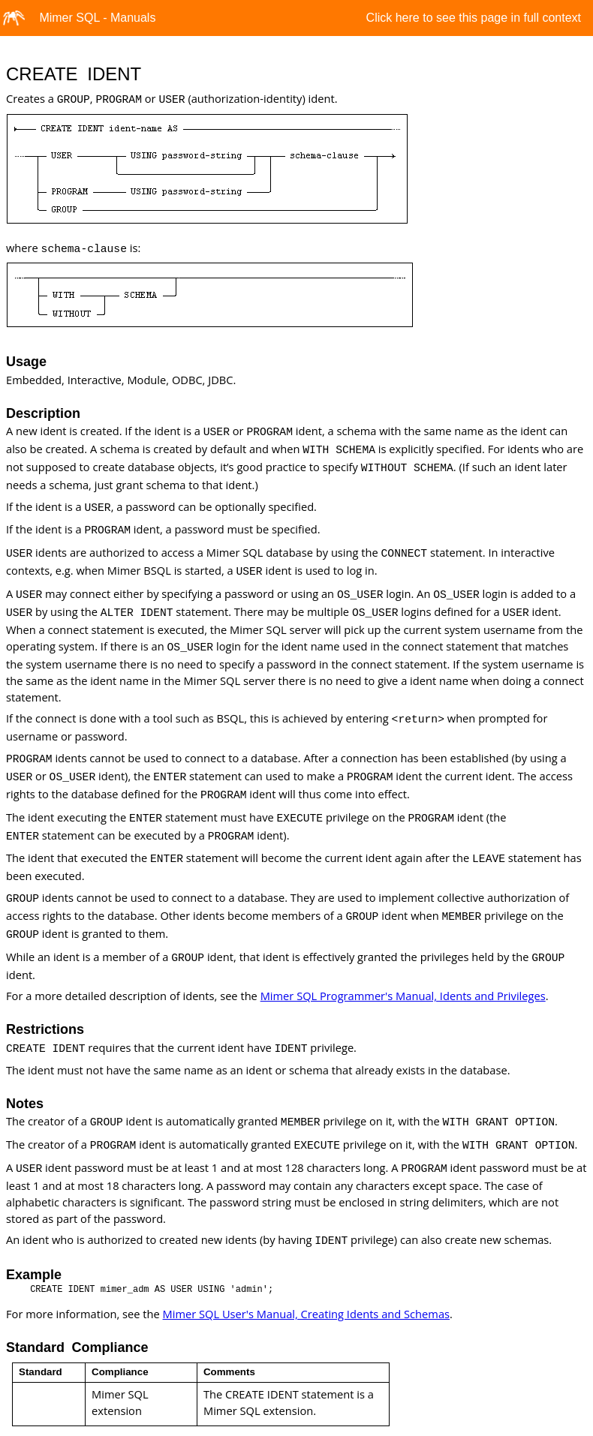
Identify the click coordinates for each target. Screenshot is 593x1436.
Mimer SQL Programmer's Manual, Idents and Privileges (403, 995)
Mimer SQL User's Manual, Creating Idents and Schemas (306, 1313)
